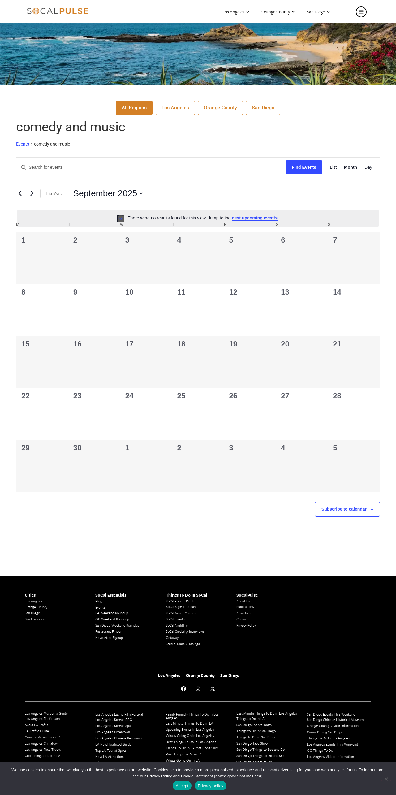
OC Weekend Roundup (112, 619)
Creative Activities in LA (43, 737)
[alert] (198, 218)
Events (22, 144)
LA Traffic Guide (37, 730)
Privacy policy (210, 786)
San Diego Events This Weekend (331, 714)
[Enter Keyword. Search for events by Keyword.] (151, 167)
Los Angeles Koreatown (112, 731)
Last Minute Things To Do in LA (189, 723)
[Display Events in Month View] (350, 167)
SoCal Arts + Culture (181, 613)
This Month (54, 193)
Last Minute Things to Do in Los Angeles (266, 713)
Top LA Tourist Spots (111, 750)
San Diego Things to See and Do (260, 749)
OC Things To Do (320, 750)
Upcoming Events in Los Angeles (190, 729)
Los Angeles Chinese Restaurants (119, 738)
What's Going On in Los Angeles (190, 735)
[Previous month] (20, 193)
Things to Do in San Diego (256, 730)
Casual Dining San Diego (325, 732)
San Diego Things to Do (254, 761)
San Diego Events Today (254, 724)
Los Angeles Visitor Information (330, 756)
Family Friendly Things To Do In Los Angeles (192, 716)
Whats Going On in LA (183, 760)
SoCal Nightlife (177, 625)
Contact (242, 619)
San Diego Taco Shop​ (252, 743)
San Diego (318, 12)
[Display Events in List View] (333, 167)
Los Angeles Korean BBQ (113, 719)
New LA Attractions (109, 756)
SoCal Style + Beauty (181, 606)
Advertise (243, 613)
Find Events (304, 167)
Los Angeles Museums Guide (46, 713)
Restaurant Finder (108, 631)
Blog (98, 601)
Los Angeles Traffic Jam (42, 718)
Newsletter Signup (109, 637)
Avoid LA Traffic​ (36, 724)
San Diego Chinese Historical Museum (335, 719)
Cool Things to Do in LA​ (42, 755)
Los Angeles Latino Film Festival (119, 714)
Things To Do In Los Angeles (328, 738)
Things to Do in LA (250, 718)
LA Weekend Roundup (111, 612)
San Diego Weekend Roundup (117, 625)
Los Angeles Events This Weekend (332, 744)
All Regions (134, 108)
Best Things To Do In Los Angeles (191, 741)
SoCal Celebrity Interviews (185, 631)
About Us (243, 601)
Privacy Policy (246, 625)
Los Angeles (235, 12)
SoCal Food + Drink (180, 601)
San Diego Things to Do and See (260, 755)
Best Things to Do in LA (184, 754)
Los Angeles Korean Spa (113, 725)
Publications (245, 606)
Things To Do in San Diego (256, 737)
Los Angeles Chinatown (42, 743)
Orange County (278, 12)
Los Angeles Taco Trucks (43, 749)
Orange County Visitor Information (333, 725)
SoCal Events (175, 619)
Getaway (172, 637)
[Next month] (32, 193)
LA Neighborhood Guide (113, 744)
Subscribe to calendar (344, 509)
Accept (182, 786)
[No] (386, 778)
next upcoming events (255, 217)
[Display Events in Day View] (368, 167)
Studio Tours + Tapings (183, 643)
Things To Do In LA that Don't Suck (192, 747)
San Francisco (35, 619)
